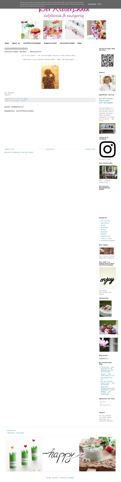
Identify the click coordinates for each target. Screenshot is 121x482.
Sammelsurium (105, 236)
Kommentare (105, 405)
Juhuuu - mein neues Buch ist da (107, 374)
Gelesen (103, 229)
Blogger (71, 478)
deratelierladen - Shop (70, 43)
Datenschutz (11, 430)
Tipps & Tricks (106, 238)
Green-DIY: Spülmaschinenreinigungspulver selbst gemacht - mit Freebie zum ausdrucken (108, 390)
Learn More (92, 4)
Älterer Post (90, 149)
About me (16, 43)
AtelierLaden (15, 100)
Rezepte (103, 234)
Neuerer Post (9, 149)
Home (7, 43)
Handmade (104, 232)
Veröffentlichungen (32, 43)
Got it (99, 4)
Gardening (104, 227)
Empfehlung (105, 223)
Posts (103, 402)
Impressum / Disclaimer (15, 433)
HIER (25, 59)
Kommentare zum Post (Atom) (23, 152)
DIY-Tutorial (105, 221)
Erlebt (103, 225)
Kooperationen (50, 43)
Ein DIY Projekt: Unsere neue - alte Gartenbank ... (108, 383)
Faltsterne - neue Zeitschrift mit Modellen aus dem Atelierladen (107, 369)
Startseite (50, 149)
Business (23, 100)
